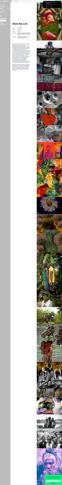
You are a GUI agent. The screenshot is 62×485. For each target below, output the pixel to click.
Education (3, 6)
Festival (3, 11)
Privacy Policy (3, 23)
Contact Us (2, 22)
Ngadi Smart (19, 29)
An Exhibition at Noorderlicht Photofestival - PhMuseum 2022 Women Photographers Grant (23, 34)
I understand (53, 480)
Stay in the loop (4, 20)
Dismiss (51, 6)
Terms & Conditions (4, 24)
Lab (2, 12)
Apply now (47, 6)
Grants (2, 8)
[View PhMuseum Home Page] (6, 1)
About (2, 15)
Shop (2, 16)
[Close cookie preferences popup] (61, 475)
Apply (9, 8)
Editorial (3, 5)
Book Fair (3, 9)
